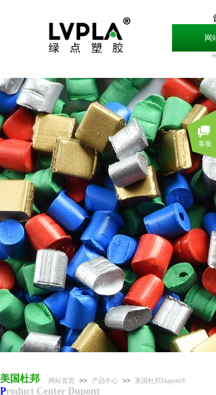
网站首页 (61, 381)
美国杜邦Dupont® (160, 381)
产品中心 (105, 381)
